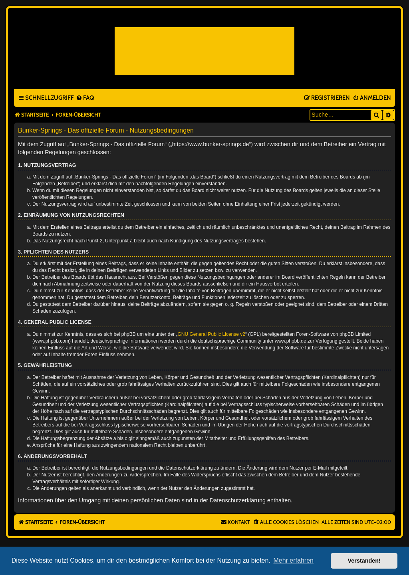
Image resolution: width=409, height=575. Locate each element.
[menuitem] (85, 98)
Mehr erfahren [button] (293, 560)
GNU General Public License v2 (211, 334)
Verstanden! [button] (364, 560)
